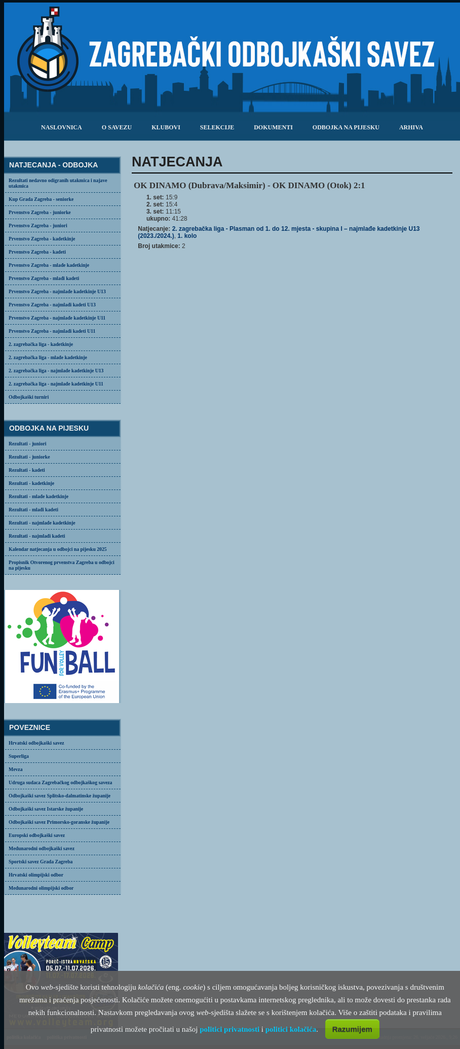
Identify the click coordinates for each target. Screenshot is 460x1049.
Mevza (16, 769)
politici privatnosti (229, 1029)
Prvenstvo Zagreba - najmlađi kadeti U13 (52, 304)
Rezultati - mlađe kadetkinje (38, 496)
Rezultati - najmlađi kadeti (37, 536)
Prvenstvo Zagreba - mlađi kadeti (44, 278)
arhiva (411, 127)
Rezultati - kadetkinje (31, 483)
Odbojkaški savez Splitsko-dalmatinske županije (59, 795)
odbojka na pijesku (346, 127)
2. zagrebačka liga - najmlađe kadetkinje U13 (56, 370)
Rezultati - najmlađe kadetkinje (42, 523)
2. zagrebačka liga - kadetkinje (41, 344)
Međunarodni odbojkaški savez (41, 848)
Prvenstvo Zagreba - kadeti (37, 252)
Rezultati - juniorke (29, 457)
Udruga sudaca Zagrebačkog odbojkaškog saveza (60, 782)
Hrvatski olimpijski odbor (36, 875)
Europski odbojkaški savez (37, 835)
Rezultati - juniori (28, 443)
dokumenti (273, 127)
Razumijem (352, 1029)
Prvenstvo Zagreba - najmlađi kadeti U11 (52, 331)
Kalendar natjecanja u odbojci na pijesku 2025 (58, 549)
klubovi (165, 127)
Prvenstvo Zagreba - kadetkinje (42, 238)
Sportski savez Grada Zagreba (40, 861)
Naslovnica (61, 127)
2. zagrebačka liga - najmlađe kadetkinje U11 (56, 384)
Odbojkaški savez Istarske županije (46, 809)
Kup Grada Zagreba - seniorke (41, 199)
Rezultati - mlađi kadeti (33, 509)
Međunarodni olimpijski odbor (41, 888)
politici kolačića (290, 1029)
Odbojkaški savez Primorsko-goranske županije (59, 822)
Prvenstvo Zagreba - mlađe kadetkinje (49, 265)
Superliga (19, 756)
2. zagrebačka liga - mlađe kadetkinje (48, 357)
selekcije (217, 127)
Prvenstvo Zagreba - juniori (38, 225)
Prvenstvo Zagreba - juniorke (40, 212)
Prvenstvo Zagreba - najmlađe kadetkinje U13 (57, 291)
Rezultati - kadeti (27, 470)
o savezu (117, 127)
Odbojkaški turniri (29, 397)
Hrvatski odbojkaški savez (36, 743)
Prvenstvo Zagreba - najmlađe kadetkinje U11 (57, 318)
